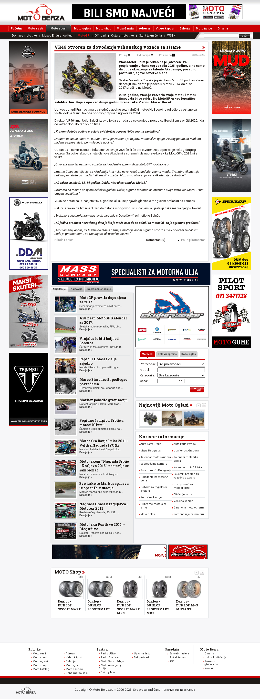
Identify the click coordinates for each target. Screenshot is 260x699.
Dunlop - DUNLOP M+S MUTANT (187, 605)
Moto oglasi (82, 28)
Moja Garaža (125, 28)
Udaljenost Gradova (186, 450)
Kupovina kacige (151, 497)
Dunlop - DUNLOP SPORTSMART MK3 (128, 607)
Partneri (103, 649)
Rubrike (34, 649)
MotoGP (83, 35)
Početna (16, 28)
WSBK (171, 35)
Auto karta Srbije (150, 444)
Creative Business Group (179, 689)
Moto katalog (41, 669)
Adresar (144, 28)
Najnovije (76, 289)
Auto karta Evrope (185, 444)
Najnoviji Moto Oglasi (164, 405)
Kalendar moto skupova (155, 457)
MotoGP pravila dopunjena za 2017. (102, 299)
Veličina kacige (183, 501)
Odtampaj (144, 55)
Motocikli (147, 354)
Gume (80, 577)
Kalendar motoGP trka (188, 467)
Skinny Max (108, 672)
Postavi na (165, 55)
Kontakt (209, 668)
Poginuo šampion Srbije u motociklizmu (101, 422)
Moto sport (61, 28)
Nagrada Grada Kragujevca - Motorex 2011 (103, 506)
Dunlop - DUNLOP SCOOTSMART (69, 605)
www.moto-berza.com (27, 690)
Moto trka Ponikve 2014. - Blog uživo (102, 526)
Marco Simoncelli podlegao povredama (103, 381)
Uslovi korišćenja (216, 657)
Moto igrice (204, 28)
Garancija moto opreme (189, 507)
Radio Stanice (110, 657)
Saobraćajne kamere (153, 463)
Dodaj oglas (188, 354)
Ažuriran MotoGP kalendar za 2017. (103, 320)
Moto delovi (148, 514)
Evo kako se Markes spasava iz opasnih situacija (104, 485)
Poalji (123, 55)
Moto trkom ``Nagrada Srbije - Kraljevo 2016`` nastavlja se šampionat (104, 465)
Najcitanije (59, 289)
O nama (223, 28)
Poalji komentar (193, 240)
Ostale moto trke (122, 35)
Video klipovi (165, 28)
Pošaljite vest (178, 657)
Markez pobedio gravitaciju (103, 400)
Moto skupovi (74, 669)
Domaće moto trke (24, 35)
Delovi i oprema (167, 354)
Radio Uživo (108, 653)
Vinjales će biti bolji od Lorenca (99, 340)
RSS (172, 661)
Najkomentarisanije (98, 289)
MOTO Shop (67, 572)
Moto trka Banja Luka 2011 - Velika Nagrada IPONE (103, 443)
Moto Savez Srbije (112, 661)
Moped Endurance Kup (57, 35)
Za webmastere (179, 653)
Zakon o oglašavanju (210, 663)
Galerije (184, 28)
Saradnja (172, 649)
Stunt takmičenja (150, 35)
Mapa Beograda (150, 450)
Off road (100, 35)
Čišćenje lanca (183, 494)
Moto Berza (209, 649)
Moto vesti (35, 28)
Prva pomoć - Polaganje (155, 470)
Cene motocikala (77, 673)
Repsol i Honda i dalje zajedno (97, 361)
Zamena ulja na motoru (189, 514)
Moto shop (103, 28)
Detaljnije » (85, 309)
